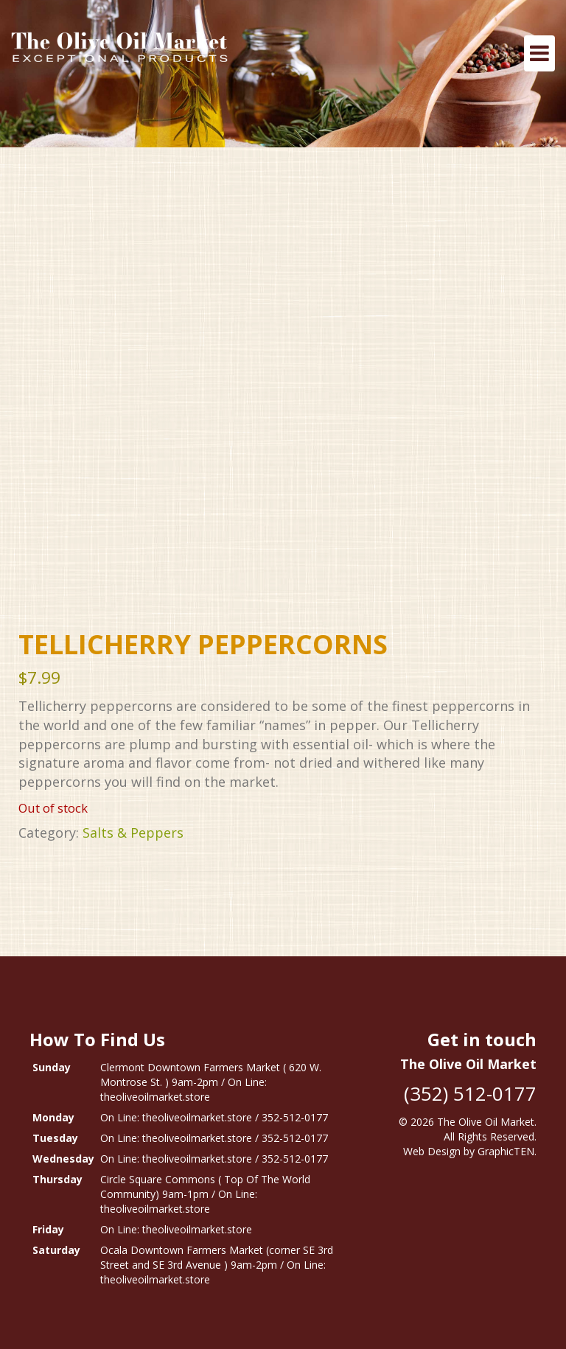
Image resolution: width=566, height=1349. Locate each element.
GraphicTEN (506, 1151)
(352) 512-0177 (470, 1093)
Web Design (432, 1151)
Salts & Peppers (133, 832)
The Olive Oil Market (485, 1122)
